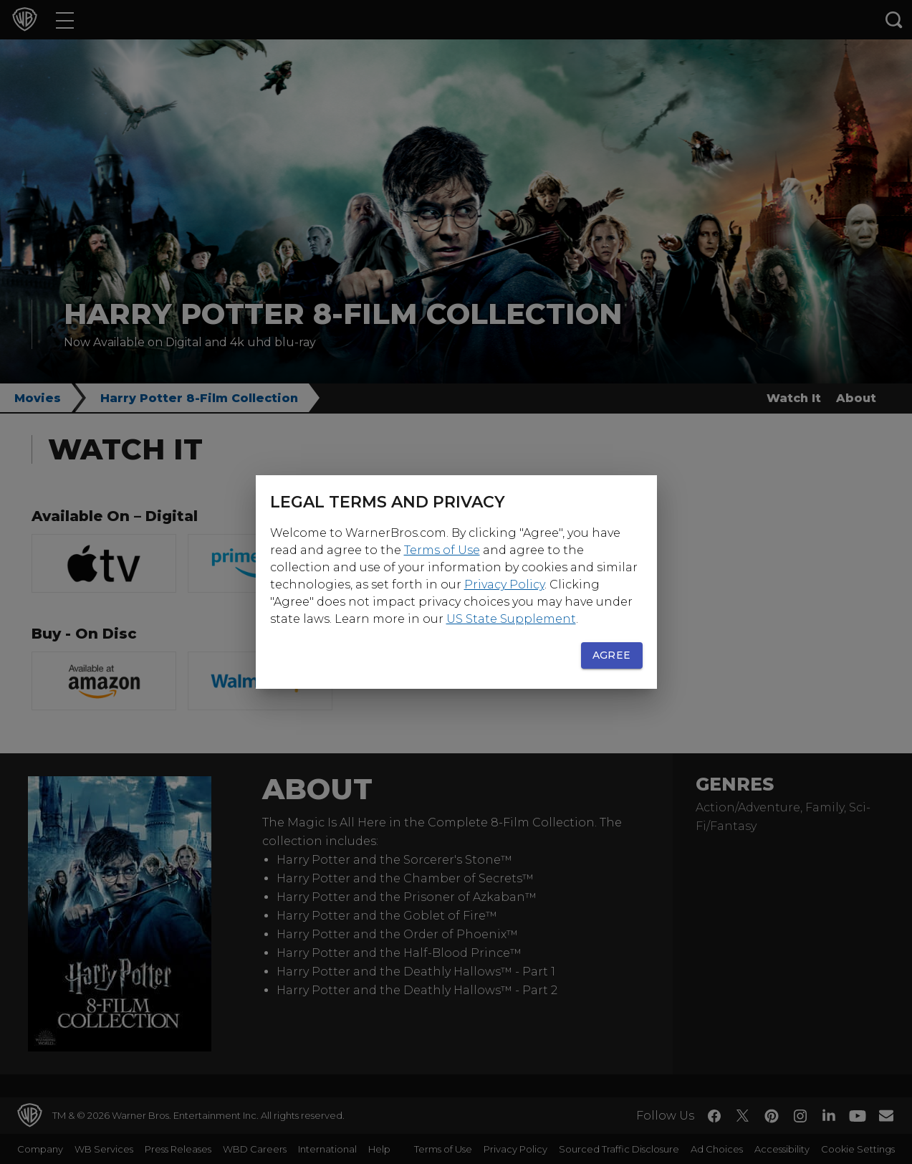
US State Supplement (511, 619)
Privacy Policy (504, 584)
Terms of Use (442, 550)
